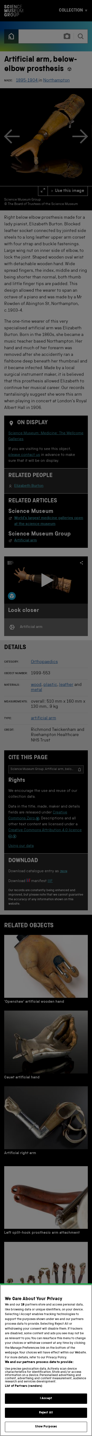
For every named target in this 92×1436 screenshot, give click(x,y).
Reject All (46, 1412)
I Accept (46, 1398)
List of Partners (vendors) (23, 1386)
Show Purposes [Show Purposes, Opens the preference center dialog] (46, 1426)
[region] (46, 1360)
